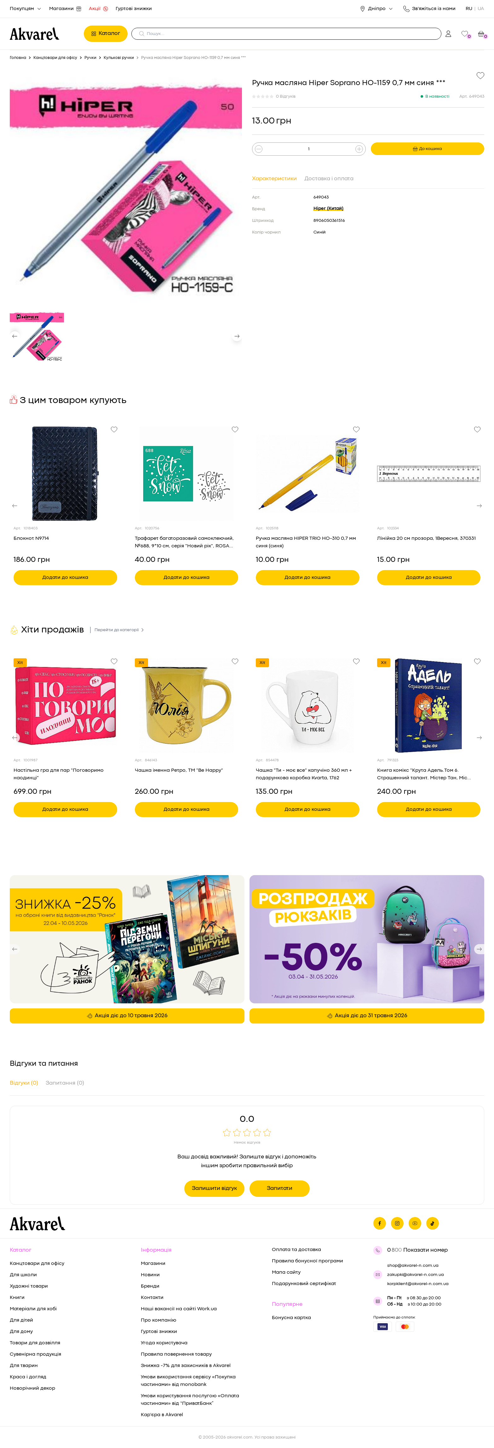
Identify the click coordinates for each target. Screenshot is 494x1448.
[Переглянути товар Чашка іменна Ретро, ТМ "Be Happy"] (186, 705)
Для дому (21, 1332)
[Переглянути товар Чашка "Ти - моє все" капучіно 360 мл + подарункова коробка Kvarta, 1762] (307, 705)
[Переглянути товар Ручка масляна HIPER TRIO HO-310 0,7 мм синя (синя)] (307, 473)
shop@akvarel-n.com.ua (413, 1265)
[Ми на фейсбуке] (379, 1223)
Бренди (150, 1286)
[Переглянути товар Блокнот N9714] (65, 473)
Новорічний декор (32, 1388)
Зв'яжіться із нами (429, 9)
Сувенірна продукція (35, 1354)
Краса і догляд (28, 1377)
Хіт (20, 663)
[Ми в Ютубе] (415, 1223)
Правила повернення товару (176, 1354)
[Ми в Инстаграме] (397, 1223)
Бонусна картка (291, 1318)
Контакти (152, 1297)
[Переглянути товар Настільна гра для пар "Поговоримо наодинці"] (65, 705)
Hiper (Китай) (328, 209)
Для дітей (21, 1320)
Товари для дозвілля (35, 1343)
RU (469, 9)
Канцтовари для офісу (37, 1263)
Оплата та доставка (296, 1250)
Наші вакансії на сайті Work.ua (179, 1309)
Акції (98, 8)
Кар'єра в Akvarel (162, 1415)
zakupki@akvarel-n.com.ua (415, 1275)
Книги (17, 1297)
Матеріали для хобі (33, 1309)
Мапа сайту (286, 1272)
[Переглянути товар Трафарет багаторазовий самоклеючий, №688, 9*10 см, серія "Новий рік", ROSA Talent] (186, 473)
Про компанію (158, 1320)
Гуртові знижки (134, 9)
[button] (15, 336)
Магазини (65, 8)
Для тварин (24, 1366)
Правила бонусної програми (307, 1261)
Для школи (23, 1275)
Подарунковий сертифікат (304, 1284)
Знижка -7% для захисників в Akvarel (186, 1366)
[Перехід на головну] (45, 33)
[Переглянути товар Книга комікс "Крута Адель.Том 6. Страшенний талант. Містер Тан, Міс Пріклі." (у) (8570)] (429, 705)
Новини (150, 1275)
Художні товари (29, 1286)
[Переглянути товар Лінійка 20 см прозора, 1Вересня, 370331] (429, 473)
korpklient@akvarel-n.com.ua (418, 1284)
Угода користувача (164, 1343)
